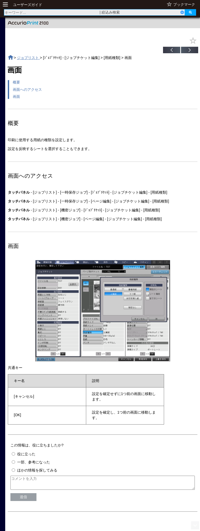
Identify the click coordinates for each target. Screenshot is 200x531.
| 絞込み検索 (110, 12)
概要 (16, 82)
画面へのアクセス (27, 89)
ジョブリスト (28, 58)
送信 (23, 499)
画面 (16, 96)
